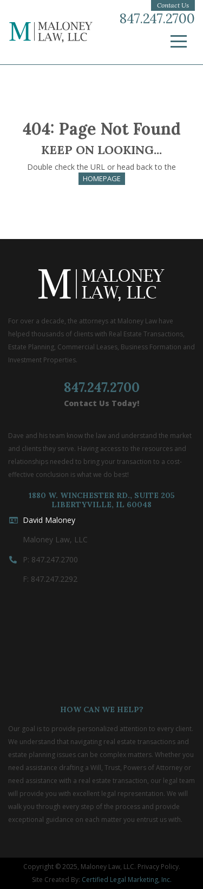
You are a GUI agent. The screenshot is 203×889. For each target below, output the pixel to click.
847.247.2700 (157, 19)
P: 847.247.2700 (50, 559)
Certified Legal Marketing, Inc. (127, 879)
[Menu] (179, 41)
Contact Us (173, 5)
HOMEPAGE (102, 178)
